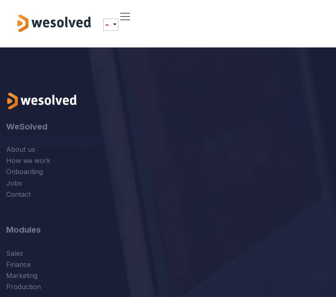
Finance (18, 264)
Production (23, 287)
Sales (14, 253)
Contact (18, 194)
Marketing (22, 275)
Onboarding (24, 171)
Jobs (14, 183)
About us (20, 149)
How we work (28, 160)
